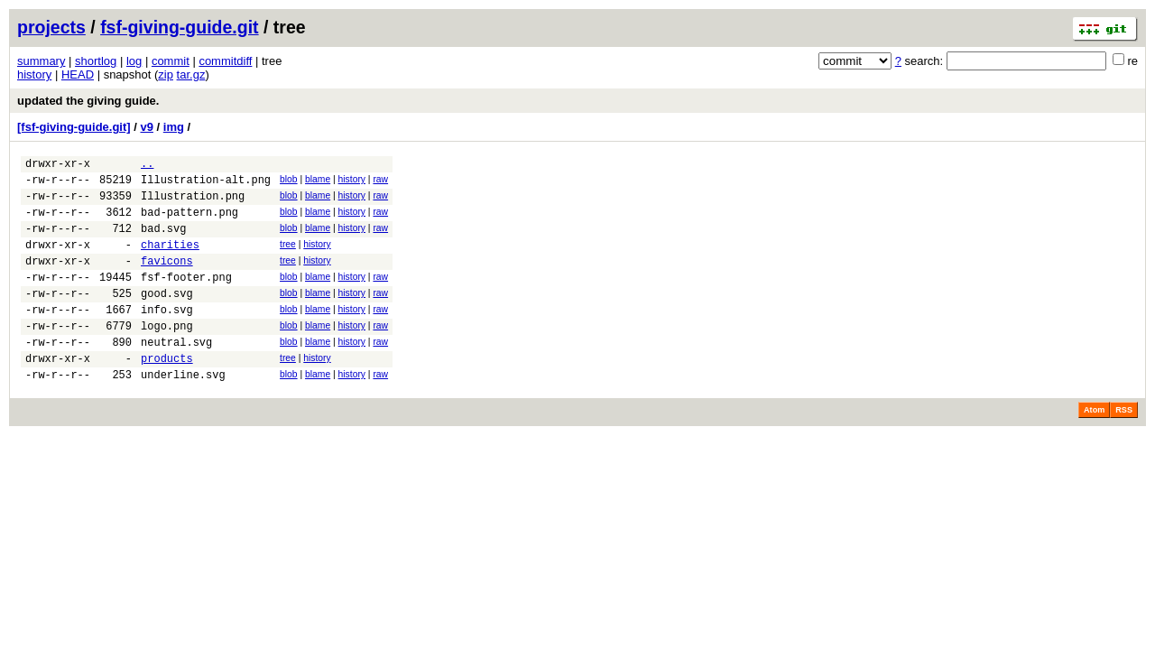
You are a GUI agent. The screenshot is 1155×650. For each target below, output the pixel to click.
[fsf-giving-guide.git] (74, 127)
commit (170, 61)
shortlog (95, 61)
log (134, 61)
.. (147, 165)
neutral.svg (176, 374)
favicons (167, 279)
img (173, 127)
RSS (1123, 447)
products (167, 393)
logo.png (167, 355)
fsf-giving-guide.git (179, 27)
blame (317, 182)
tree (288, 258)
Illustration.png (193, 203)
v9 (146, 127)
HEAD (77, 74)
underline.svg (183, 412)
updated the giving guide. (88, 100)
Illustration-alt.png (206, 184)
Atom (1094, 447)
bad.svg (163, 241)
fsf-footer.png (186, 298)
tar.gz (191, 74)
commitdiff (225, 61)
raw (380, 182)
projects (51, 27)
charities (170, 260)
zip (165, 74)
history (34, 74)
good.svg (167, 317)
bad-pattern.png (189, 222)
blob (289, 182)
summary (41, 61)
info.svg (167, 336)
